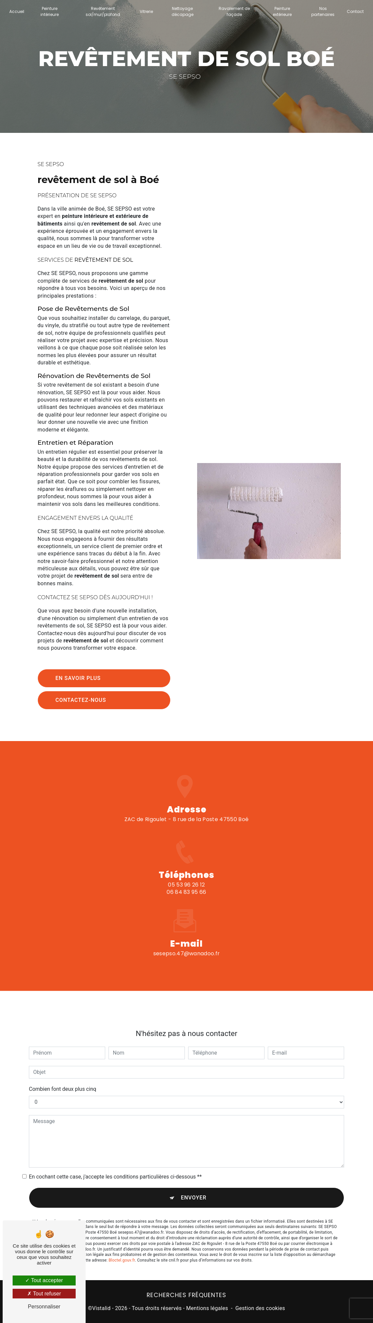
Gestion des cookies (260, 1308)
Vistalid (101, 1308)
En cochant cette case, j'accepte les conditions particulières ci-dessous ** (115, 1170)
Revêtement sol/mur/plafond (103, 11)
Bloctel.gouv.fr (122, 1253)
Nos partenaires (323, 11)
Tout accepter (44, 1280)
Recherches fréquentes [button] (186, 1295)
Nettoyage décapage (182, 11)
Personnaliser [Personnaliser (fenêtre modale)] (44, 1306)
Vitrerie (146, 11)
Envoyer (193, 1191)
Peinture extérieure (282, 11)
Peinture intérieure (49, 11)
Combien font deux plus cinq (62, 1082)
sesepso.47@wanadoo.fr (186, 947)
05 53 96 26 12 (186, 891)
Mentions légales (207, 1308)
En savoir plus (78, 678)
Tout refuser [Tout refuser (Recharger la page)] (44, 1293)
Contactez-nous (80, 700)
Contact (354, 11)
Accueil (17, 11)
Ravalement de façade (234, 11)
